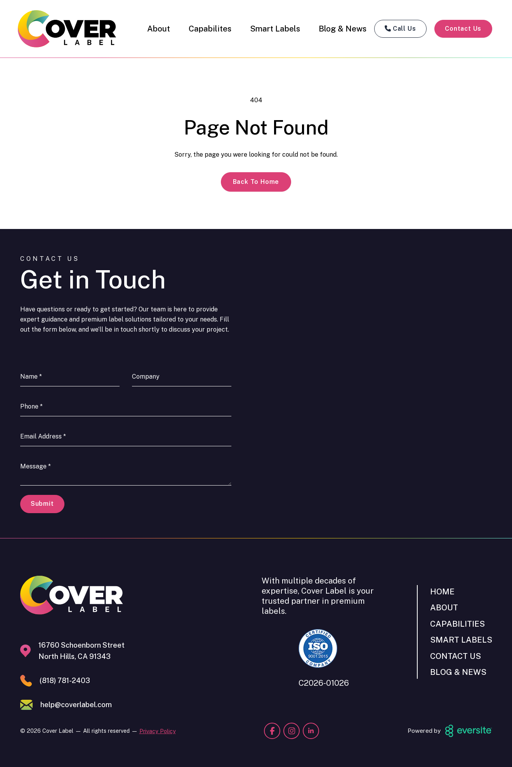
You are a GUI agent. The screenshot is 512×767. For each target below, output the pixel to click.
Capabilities (457, 624)
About (158, 28)
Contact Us (463, 28)
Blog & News (342, 28)
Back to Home (256, 181)
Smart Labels (275, 28)
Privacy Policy (157, 731)
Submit (42, 503)
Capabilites (210, 28)
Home (442, 591)
